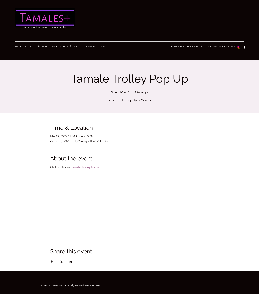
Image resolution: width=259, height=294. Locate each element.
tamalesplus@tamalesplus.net (186, 46)
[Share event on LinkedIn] (70, 261)
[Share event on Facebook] (52, 261)
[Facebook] (244, 47)
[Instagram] (239, 47)
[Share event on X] (61, 261)
